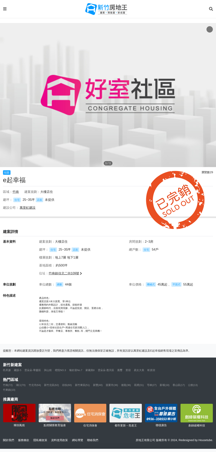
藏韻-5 (17, 370)
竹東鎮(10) (9, 389)
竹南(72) (8, 385)
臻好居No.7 (75, 370)
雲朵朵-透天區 (106, 370)
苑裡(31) (139, 385)
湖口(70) (21, 385)
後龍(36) (126, 385)
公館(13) (193, 385)
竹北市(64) (35, 385)
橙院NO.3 (60, 370)
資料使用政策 (59, 440)
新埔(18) (164, 385)
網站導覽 (77, 440)
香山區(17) (179, 385)
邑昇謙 (7, 370)
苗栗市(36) (112, 385)
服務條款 (23, 440)
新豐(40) (98, 385)
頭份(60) (67, 385)
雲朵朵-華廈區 (32, 370)
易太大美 (139, 370)
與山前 (48, 370)
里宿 (128, 370)
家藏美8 (90, 370)
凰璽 (119, 370)
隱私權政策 (40, 440)
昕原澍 (151, 370)
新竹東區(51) (82, 385)
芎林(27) (152, 385)
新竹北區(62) (51, 385)
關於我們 (8, 440)
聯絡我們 (92, 440)
